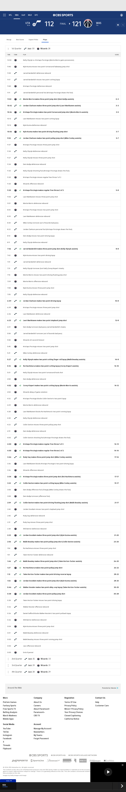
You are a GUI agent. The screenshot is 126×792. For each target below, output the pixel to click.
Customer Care (102, 705)
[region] (108, 772)
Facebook (7, 738)
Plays (45, 40)
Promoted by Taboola (110, 688)
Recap (9, 40)
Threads (6, 745)
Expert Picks (33, 40)
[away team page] (37, 23)
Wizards (43, 48)
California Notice (71, 719)
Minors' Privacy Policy (73, 709)
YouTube (6, 728)
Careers (37, 705)
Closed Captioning (72, 715)
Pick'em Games (9, 702)
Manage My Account (42, 728)
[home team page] (89, 23)
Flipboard (7, 748)
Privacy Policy (70, 705)
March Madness (10, 715)
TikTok (6, 732)
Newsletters (39, 732)
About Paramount (41, 709)
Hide (9, 781)
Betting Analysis (10, 712)
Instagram (7, 735)
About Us (38, 702)
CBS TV (37, 715)
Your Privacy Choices (73, 712)
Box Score (20, 40)
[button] (108, 772)
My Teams (38, 735)
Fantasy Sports (9, 705)
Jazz (29, 48)
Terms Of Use (70, 702)
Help (97, 702)
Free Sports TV (9, 709)
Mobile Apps (8, 719)
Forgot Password (41, 738)
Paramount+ (39, 712)
